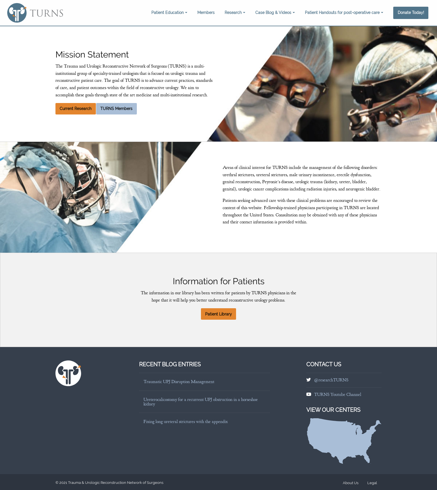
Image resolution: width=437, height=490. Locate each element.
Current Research (75, 108)
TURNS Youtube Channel (337, 394)
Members (206, 12)
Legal (372, 483)
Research (235, 12)
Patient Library (218, 314)
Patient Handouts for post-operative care (344, 12)
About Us (350, 483)
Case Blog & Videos (275, 12)
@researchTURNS (331, 380)
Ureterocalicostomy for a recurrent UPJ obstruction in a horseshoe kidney (201, 402)
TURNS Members (116, 108)
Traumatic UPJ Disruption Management (179, 381)
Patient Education (169, 12)
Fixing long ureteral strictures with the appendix (186, 421)
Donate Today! (411, 12)
